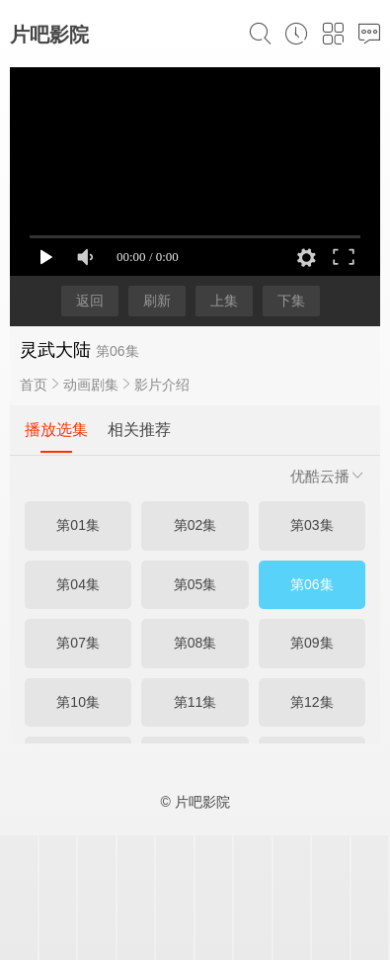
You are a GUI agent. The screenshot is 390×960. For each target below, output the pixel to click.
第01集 (78, 525)
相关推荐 (139, 429)
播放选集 (56, 429)
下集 (291, 300)
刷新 (157, 300)
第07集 (78, 643)
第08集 (195, 643)
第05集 (195, 584)
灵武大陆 (55, 350)
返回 (90, 300)
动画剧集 (90, 385)
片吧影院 (49, 34)
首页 (33, 385)
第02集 (195, 525)
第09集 (312, 643)
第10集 (78, 702)
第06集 (312, 584)
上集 (224, 300)
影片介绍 (162, 385)
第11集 (195, 702)
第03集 (312, 525)
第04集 (78, 584)
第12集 (312, 702)
